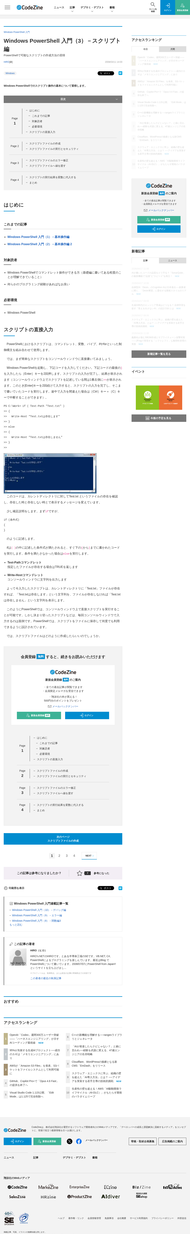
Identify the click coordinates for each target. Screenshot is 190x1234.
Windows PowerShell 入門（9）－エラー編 (37, 915)
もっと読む (15, 924)
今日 (145, 49)
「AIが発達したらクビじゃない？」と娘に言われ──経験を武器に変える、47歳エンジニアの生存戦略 (96, 1050)
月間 (172, 49)
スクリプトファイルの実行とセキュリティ (54, 148)
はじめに (34, 110)
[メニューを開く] (7, 7)
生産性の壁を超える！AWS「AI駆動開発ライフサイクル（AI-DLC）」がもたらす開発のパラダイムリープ (97, 1092)
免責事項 (109, 1218)
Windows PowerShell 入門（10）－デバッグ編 (39, 909)
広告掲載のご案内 (172, 1141)
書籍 (112, 7)
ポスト (104, 73)
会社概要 (121, 1218)
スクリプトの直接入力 (42, 131)
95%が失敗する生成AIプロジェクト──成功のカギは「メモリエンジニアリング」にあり (35, 1054)
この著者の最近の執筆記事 (45, 978)
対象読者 (37, 121)
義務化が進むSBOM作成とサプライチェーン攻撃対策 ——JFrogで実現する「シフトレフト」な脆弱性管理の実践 (159, 340)
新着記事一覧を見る (159, 353)
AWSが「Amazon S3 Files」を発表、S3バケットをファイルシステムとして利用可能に (34, 1069)
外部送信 (181, 1218)
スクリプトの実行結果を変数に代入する (52, 177)
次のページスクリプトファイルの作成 (63, 838)
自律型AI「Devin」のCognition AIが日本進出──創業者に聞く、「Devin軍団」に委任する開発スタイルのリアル (159, 290)
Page (15, 146)
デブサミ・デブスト (92, 7)
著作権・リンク (76, 1218)
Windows (10, 73)
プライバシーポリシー (162, 1218)
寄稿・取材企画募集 (142, 1141)
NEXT (90, 855)
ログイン (86, 715)
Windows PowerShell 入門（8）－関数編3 (36, 920)
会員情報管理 (94, 1218)
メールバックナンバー (63, 706)
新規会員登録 (38, 715)
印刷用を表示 (14, 888)
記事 (72, 7)
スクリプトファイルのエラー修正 (48, 160)
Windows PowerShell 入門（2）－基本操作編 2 (39, 244)
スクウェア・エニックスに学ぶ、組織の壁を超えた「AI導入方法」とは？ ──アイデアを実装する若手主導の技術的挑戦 (96, 1077)
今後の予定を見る (158, 418)
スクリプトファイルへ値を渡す (47, 165)
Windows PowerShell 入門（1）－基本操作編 (38, 236)
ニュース (59, 7)
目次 (89, 99)
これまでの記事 (41, 115)
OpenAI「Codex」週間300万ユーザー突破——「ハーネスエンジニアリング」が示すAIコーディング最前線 (34, 1038)
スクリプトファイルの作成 (44, 143)
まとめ (33, 182)
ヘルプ (61, 1218)
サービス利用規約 (139, 1218)
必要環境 (37, 126)
